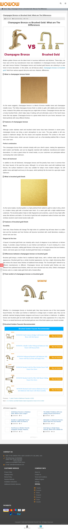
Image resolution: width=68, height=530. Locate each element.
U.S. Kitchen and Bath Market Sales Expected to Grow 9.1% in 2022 (25, 401)
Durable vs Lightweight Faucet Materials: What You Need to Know (20, 421)
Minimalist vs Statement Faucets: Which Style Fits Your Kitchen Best (53, 421)
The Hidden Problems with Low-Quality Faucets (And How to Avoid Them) (52, 413)
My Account (27, 527)
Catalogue (41, 527)
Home (4, 9)
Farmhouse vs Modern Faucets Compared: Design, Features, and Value (20, 429)
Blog (9, 9)
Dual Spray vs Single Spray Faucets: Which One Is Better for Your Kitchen (53, 429)
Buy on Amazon (56, 336)
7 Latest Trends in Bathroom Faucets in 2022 (21, 398)
